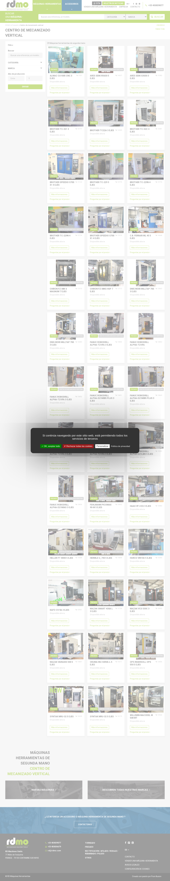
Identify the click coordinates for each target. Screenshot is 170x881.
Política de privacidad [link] (120, 446)
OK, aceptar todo (51, 446)
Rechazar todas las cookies (78, 446)
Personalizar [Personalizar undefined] (102, 446)
